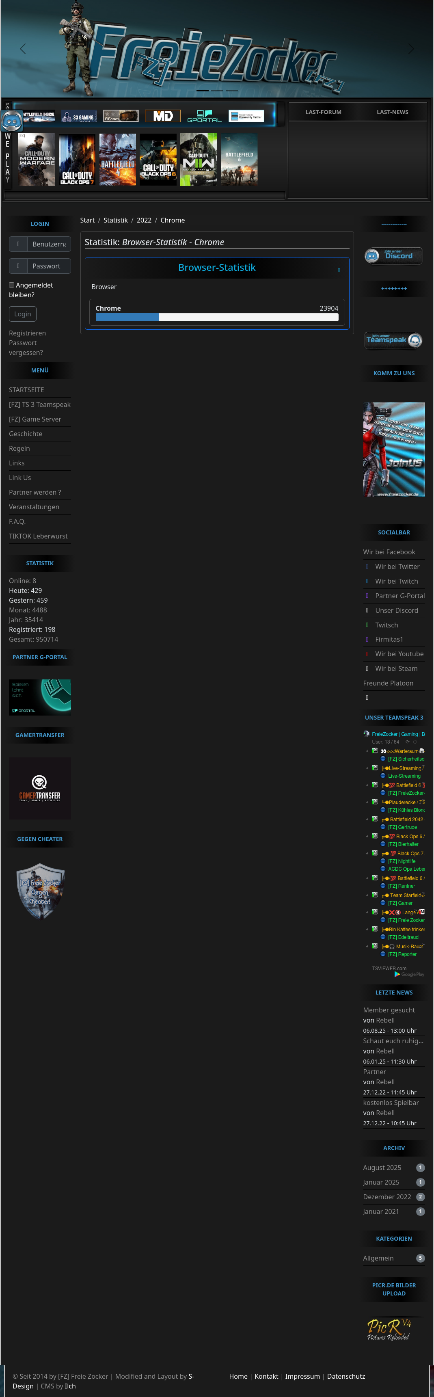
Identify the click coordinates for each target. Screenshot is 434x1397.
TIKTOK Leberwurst (38, 536)
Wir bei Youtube (400, 653)
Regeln (19, 448)
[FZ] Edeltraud (404, 937)
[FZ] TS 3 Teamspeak (40, 404)
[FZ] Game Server (35, 419)
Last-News (392, 112)
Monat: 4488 (28, 610)
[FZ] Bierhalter (404, 844)
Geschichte (25, 433)
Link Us (20, 477)
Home (238, 1376)
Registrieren (27, 333)
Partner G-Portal (400, 595)
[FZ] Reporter (403, 954)
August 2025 (382, 1167)
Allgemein (378, 1258)
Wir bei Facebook (389, 551)
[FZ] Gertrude (403, 827)
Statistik (116, 220)
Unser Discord (397, 610)
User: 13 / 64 (385, 742)
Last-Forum (324, 112)
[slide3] (232, 90)
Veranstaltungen (34, 506)
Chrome (172, 220)
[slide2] (217, 90)
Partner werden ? (35, 492)
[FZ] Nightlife (402, 861)
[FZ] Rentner (402, 886)
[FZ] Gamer (401, 903)
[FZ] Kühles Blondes (410, 810)
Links (17, 462)
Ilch (70, 1386)
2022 (144, 220)
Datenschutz (346, 1376)
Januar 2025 (381, 1182)
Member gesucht (389, 1010)
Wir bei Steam (397, 668)
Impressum (302, 1376)
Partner (374, 1071)
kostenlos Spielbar (391, 1102)
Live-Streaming (405, 776)
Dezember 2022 (387, 1196)
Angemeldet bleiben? (31, 290)
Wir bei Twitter (398, 566)
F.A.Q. (17, 521)
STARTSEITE (26, 389)
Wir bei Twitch (397, 581)
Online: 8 (22, 580)
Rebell (385, 1020)
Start (87, 220)
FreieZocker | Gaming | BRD (402, 734)
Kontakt (267, 1376)
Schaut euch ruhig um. (397, 1040)
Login (22, 313)
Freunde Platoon (388, 683)
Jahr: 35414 (26, 619)
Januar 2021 (381, 1211)
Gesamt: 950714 (33, 639)
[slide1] (202, 90)
